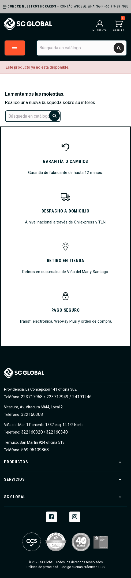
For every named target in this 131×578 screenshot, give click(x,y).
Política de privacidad (42, 567)
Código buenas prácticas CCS (82, 567)
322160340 (57, 432)
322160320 (31, 432)
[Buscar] (81, 48)
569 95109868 (34, 449)
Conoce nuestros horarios (32, 6)
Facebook (51, 516)
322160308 (31, 414)
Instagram (74, 516)
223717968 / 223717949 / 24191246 (56, 396)
